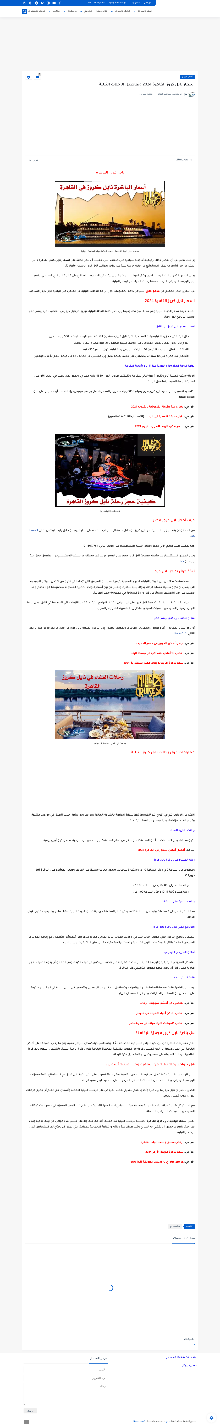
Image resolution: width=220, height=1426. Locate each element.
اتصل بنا (136, 3)
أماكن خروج (187, 77)
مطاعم (88, 11)
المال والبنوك (122, 11)
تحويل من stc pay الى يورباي (181, 1357)
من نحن (147, 3)
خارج (168, 1421)
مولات (56, 11)
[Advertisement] (110, 45)
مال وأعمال (101, 11)
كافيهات (72, 11)
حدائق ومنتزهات (36, 11)
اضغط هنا (180, 633)
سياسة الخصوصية (118, 3)
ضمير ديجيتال (189, 1365)
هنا (182, 561)
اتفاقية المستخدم (96, 3)
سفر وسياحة (145, 11)
